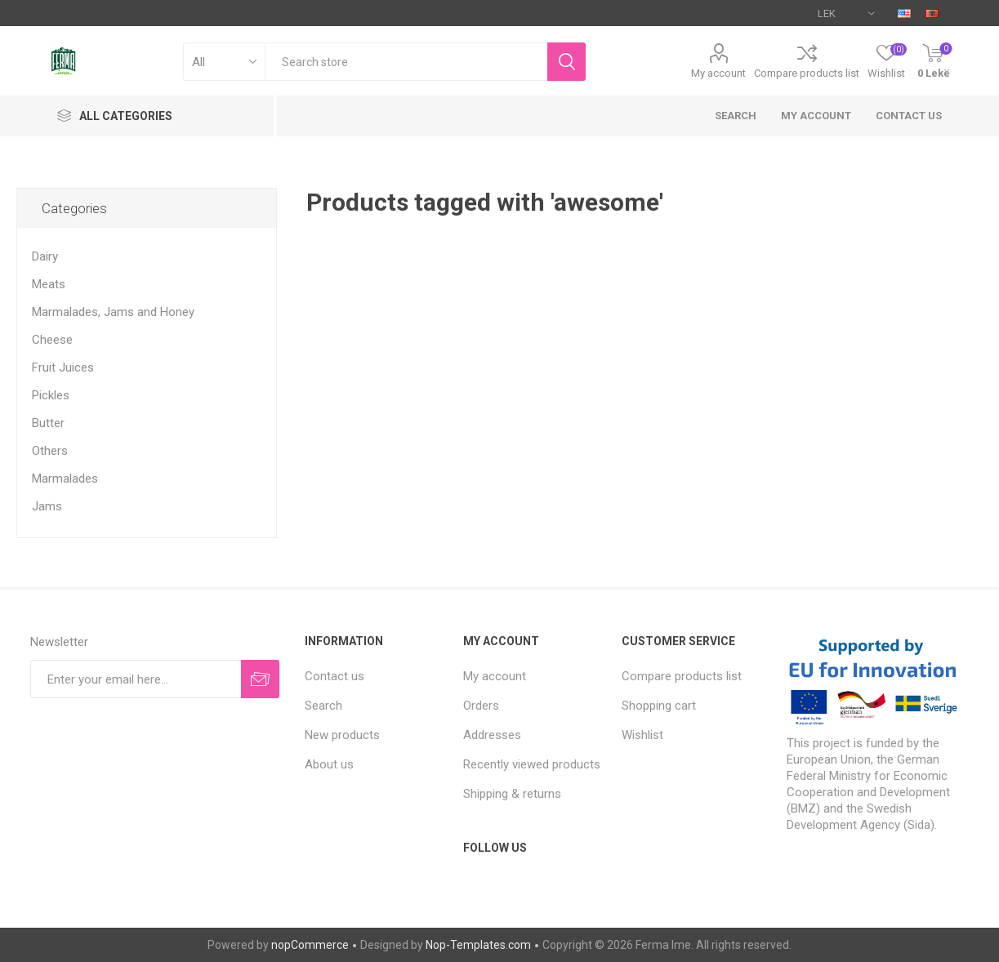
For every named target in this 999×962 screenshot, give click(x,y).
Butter (48, 423)
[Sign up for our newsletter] (136, 679)
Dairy (45, 256)
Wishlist (642, 735)
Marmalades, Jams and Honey (113, 312)
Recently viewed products (531, 764)
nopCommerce (310, 944)
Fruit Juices (63, 367)
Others (50, 450)
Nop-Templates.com (478, 944)
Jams (47, 506)
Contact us (909, 115)
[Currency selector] (846, 13)
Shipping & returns (512, 793)
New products (342, 735)
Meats (48, 284)
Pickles (50, 395)
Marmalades (65, 478)
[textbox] (406, 61)
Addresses (492, 735)
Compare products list (806, 73)
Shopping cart (659, 705)
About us (329, 764)
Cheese (52, 339)
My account (718, 73)
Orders (481, 705)
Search (735, 115)
